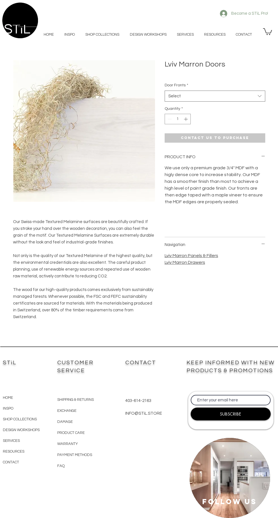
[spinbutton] (178, 119)
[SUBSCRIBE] (231, 414)
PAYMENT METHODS (74, 455)
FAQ (61, 466)
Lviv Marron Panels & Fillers (191, 255)
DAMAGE (65, 422)
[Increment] (186, 119)
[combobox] (215, 96)
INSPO (8, 408)
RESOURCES (13, 451)
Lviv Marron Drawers (185, 262)
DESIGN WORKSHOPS (21, 430)
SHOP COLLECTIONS (20, 419)
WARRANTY (67, 444)
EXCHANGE (67, 411)
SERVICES (11, 441)
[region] (230, 478)
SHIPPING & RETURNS (75, 400)
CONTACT (11, 462)
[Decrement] (169, 119)
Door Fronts (176, 85)
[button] (267, 31)
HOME (8, 398)
